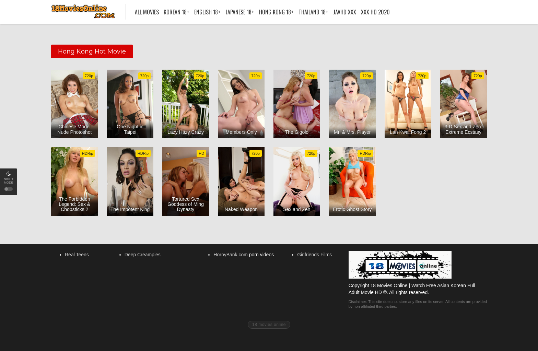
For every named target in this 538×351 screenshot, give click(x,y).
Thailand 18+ (313, 12)
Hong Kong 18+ (276, 12)
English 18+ (207, 12)
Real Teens (77, 254)
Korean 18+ (176, 12)
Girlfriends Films (314, 254)
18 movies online (269, 324)
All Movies (147, 12)
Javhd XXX (344, 12)
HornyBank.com (230, 254)
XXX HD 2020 (375, 12)
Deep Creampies (143, 254)
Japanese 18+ (239, 12)
